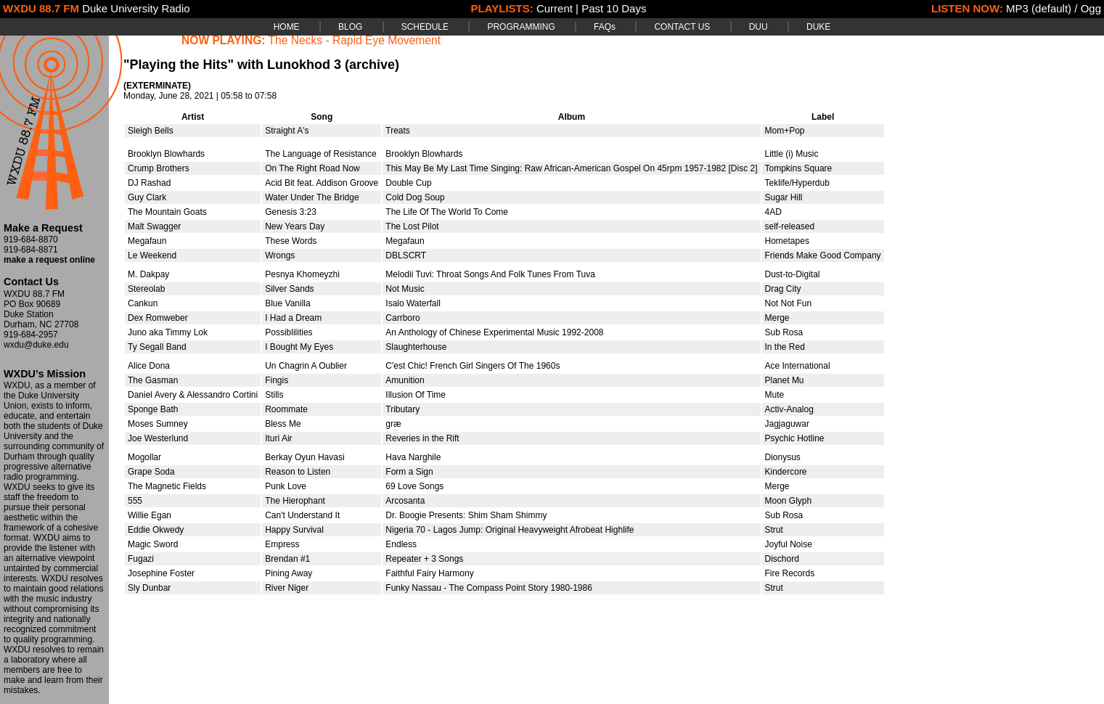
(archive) (372, 64)
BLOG (350, 27)
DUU (758, 27)
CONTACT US (682, 27)
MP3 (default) (1038, 8)
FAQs (605, 27)
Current (554, 8)
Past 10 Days (613, 8)
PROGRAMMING (521, 27)
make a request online (49, 260)
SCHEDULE (425, 27)
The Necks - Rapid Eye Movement (355, 40)
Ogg (1091, 8)
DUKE (818, 27)
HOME (287, 27)
